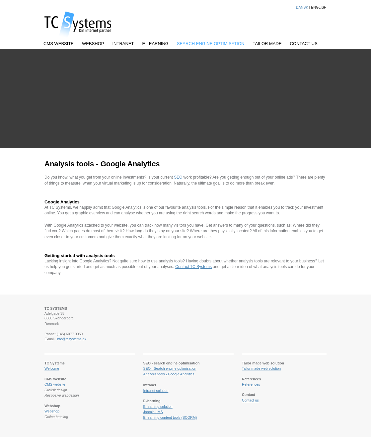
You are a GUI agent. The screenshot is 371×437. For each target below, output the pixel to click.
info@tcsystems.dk (71, 339)
